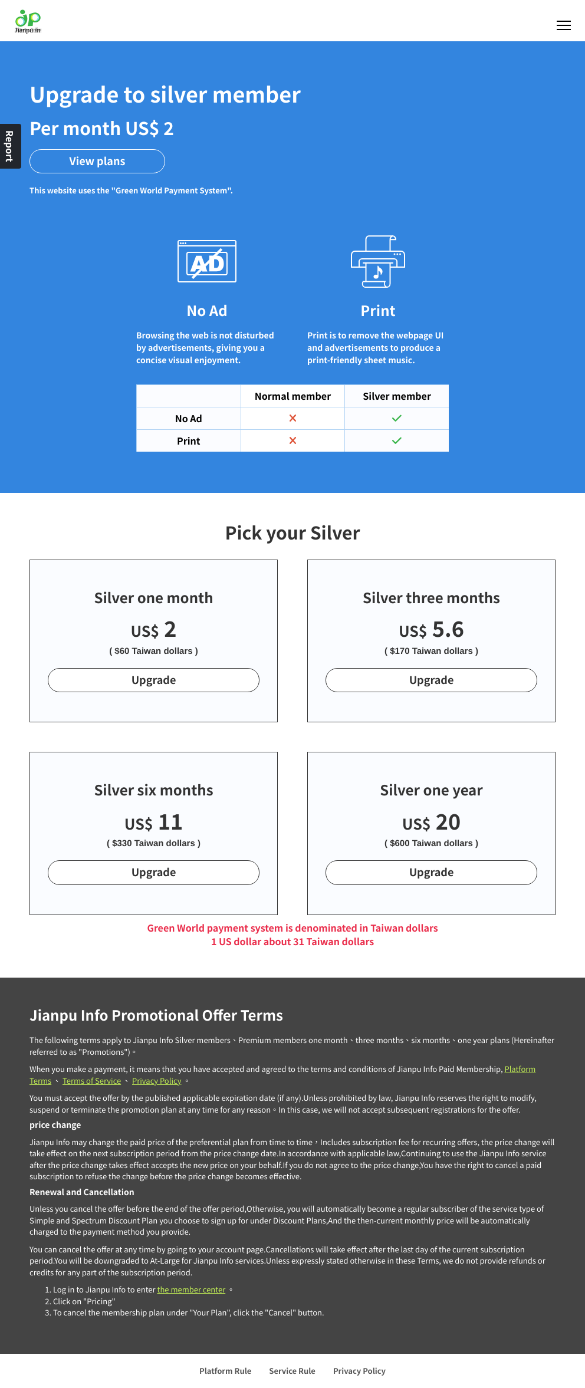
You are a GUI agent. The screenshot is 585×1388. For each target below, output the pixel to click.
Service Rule (292, 1370)
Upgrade (154, 680)
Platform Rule (225, 1370)
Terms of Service (92, 1080)
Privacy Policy (156, 1080)
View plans (98, 161)
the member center (191, 1289)
